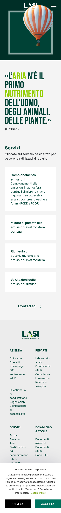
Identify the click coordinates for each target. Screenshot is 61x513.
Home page (17, 366)
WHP (13, 378)
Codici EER (41, 455)
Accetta (47, 504)
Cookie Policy (38, 492)
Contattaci (27, 306)
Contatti (15, 362)
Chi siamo (16, 358)
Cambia (18, 504)
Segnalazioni (18, 402)
